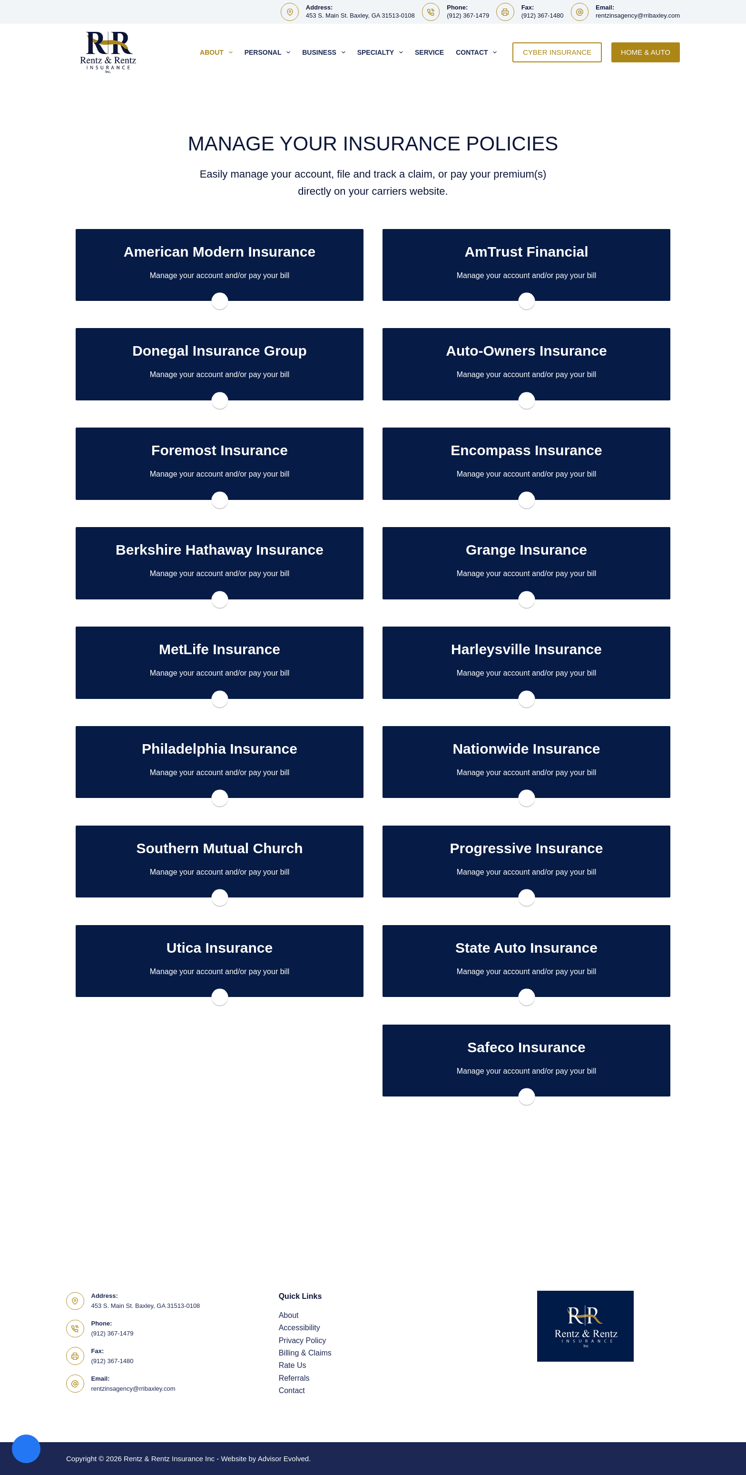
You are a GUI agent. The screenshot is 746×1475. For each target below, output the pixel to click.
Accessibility (299, 1328)
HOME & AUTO (645, 52)
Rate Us (292, 1365)
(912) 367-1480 (542, 15)
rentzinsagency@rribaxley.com (638, 15)
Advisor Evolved (283, 1459)
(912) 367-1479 (468, 15)
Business (325, 52)
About (218, 52)
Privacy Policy (302, 1340)
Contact (478, 52)
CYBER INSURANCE (557, 52)
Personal (269, 52)
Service (429, 52)
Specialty (382, 52)
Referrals (294, 1378)
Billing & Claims (305, 1353)
